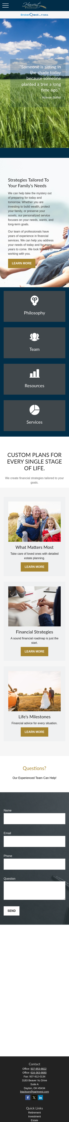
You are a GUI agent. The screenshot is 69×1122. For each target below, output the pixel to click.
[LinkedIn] (40, 1097)
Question (9, 878)
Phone (8, 855)
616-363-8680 (38, 1072)
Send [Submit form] (12, 910)
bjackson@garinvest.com (34, 1091)
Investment (34, 1116)
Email (7, 833)
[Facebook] (27, 1097)
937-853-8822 (38, 1068)
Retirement (34, 1112)
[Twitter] (34, 1097)
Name (8, 810)
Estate (34, 1120)
